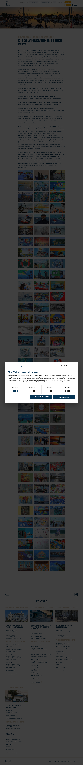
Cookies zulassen (64, 397)
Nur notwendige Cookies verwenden (41, 397)
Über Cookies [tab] (65, 366)
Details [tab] (41, 366)
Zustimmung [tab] (18, 366)
